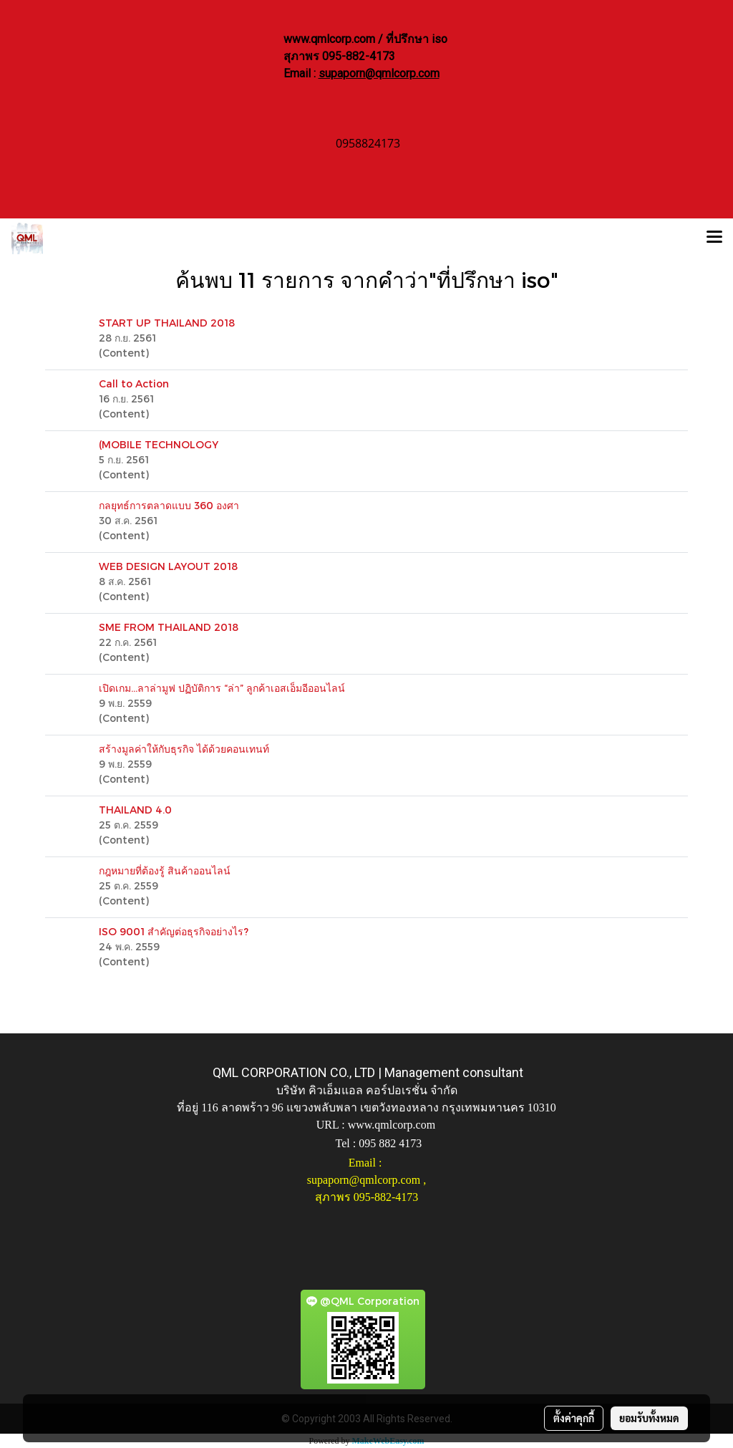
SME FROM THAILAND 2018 (168, 627)
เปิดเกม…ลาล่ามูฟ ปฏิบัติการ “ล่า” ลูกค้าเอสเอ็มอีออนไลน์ (222, 688)
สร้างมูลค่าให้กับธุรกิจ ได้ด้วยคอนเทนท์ (184, 749)
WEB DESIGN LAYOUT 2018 (168, 566)
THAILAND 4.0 (135, 809)
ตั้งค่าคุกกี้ (573, 1417)
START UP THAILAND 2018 (167, 323)
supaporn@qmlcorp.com (379, 73)
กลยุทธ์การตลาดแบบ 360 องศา (169, 505)
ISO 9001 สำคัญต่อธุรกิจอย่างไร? (173, 931)
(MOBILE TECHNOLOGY (158, 444)
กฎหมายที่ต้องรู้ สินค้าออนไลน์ (164, 870)
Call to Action (134, 383)
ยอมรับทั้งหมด (649, 1417)
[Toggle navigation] (714, 238)
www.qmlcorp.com (392, 1125)
